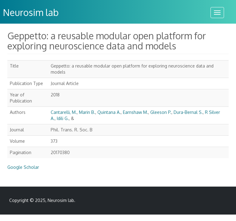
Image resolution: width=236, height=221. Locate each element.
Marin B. (87, 112)
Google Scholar (23, 167)
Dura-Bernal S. (188, 112)
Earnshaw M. (135, 112)
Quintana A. (109, 112)
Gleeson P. (160, 112)
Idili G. (63, 118)
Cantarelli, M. (64, 112)
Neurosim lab (61, 200)
